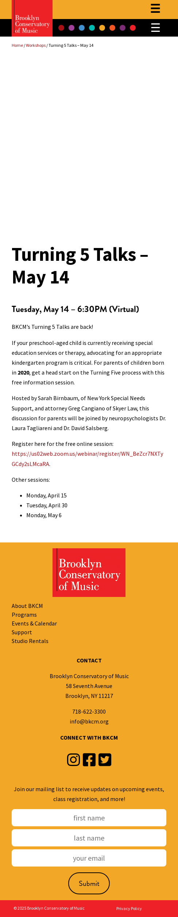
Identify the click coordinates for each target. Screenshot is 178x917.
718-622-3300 (89, 711)
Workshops (36, 45)
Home (17, 45)
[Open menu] (155, 9)
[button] (61, 28)
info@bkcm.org (89, 721)
